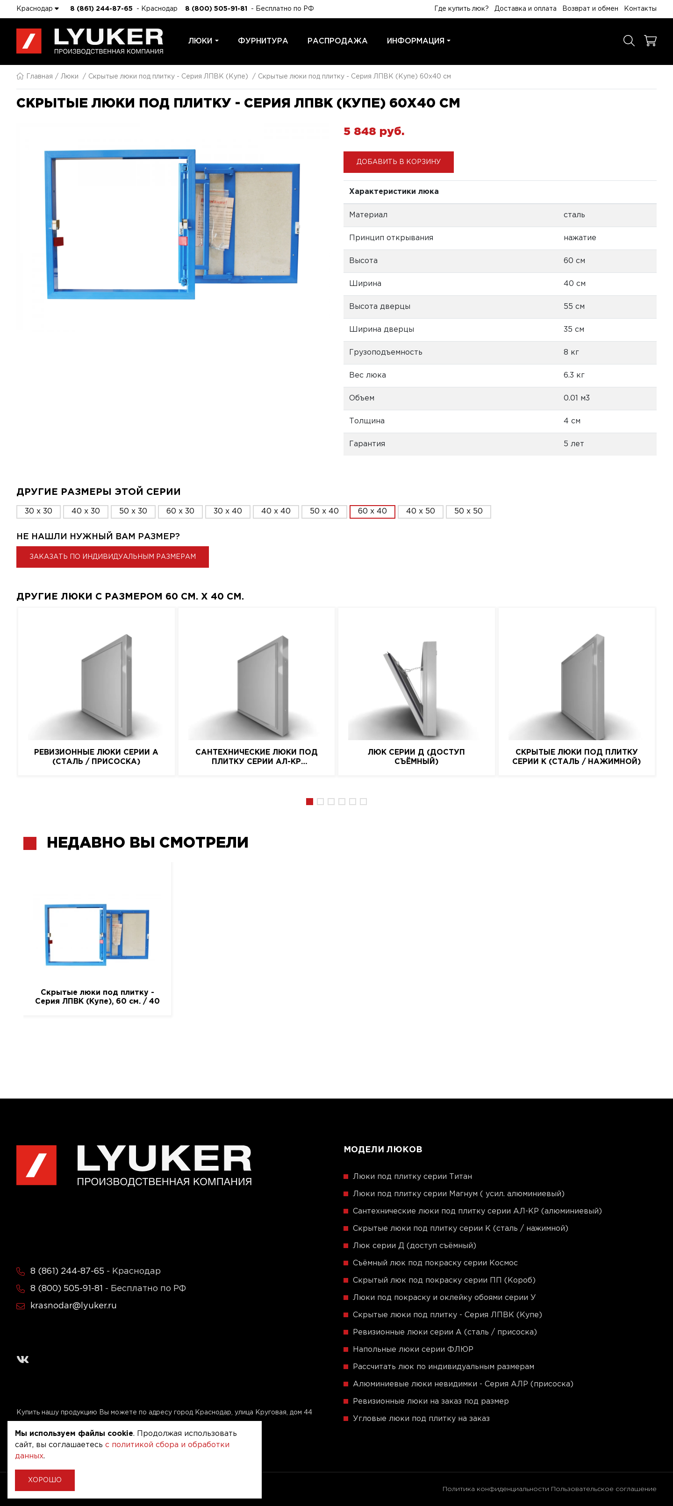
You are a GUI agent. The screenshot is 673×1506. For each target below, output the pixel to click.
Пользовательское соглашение (604, 1489)
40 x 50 (420, 511)
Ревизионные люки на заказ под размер (431, 1401)
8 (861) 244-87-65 (101, 9)
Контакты (640, 9)
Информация (419, 41)
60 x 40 (372, 511)
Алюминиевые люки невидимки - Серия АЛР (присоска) (463, 1384)
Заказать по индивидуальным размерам (112, 557)
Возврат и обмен (590, 9)
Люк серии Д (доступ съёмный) (416, 757)
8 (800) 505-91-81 (216, 9)
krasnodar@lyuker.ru (73, 1306)
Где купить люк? (461, 9)
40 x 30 (86, 511)
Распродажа (338, 41)
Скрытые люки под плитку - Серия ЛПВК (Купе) (168, 76)
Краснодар (37, 8)
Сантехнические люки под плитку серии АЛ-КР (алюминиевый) (256, 757)
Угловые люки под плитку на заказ (421, 1418)
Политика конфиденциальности (496, 1489)
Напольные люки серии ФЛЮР (413, 1349)
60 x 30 (180, 511)
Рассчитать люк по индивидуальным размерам (443, 1366)
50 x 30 (133, 511)
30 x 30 (38, 511)
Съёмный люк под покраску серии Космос (435, 1263)
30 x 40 (228, 511)
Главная (34, 76)
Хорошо (45, 1480)
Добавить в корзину (399, 162)
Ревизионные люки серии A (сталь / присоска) (96, 757)
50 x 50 (468, 511)
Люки (203, 41)
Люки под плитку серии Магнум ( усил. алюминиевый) (459, 1194)
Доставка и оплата (525, 9)
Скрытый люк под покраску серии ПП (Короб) (444, 1280)
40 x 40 (276, 511)
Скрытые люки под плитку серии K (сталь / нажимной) (576, 757)
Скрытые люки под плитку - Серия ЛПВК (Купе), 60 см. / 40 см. (97, 997)
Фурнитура (263, 41)
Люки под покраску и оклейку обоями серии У (444, 1297)
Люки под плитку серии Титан (412, 1176)
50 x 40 (324, 511)
